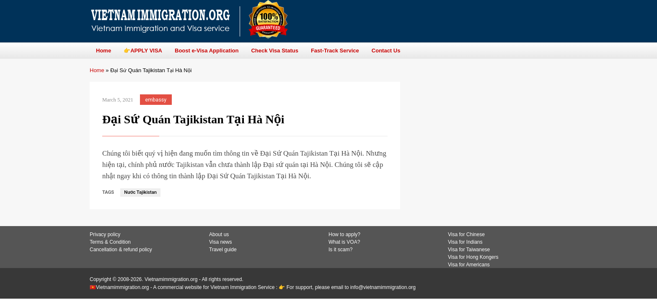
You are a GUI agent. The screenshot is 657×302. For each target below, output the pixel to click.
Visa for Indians (465, 242)
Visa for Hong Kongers (473, 257)
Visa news (220, 242)
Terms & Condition (110, 242)
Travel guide (223, 250)
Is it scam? (340, 250)
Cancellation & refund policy (121, 250)
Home (97, 70)
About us (219, 234)
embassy (156, 99)
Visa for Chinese (466, 234)
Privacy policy (105, 234)
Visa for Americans (469, 265)
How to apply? (344, 234)
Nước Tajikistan (140, 192)
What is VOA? (344, 242)
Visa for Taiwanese (469, 250)
